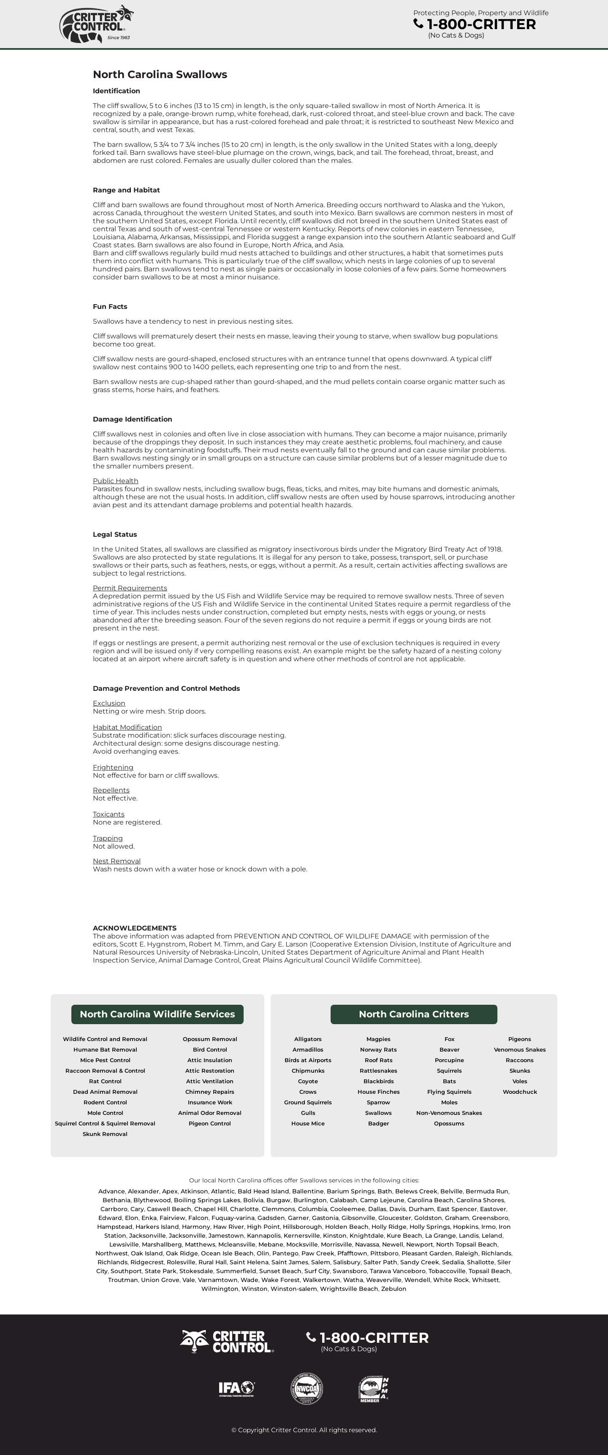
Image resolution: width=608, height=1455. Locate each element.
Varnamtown (218, 1280)
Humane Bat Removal (105, 1050)
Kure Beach (404, 1235)
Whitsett (485, 1280)
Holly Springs (430, 1227)
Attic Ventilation (209, 1081)
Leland (492, 1235)
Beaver (449, 1050)
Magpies (378, 1039)
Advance (111, 1191)
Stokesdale (196, 1271)
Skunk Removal (105, 1134)
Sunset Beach (280, 1271)
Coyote (308, 1081)
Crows (308, 1092)
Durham (421, 1209)
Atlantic (223, 1191)
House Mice (308, 1123)
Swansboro (350, 1271)
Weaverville (384, 1280)
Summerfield (236, 1271)
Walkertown (321, 1280)
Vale (188, 1280)
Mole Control (105, 1113)
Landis (469, 1235)
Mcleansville (236, 1244)
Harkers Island (157, 1227)
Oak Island (147, 1253)
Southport (126, 1271)
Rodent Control (105, 1102)
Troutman (123, 1280)
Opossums (449, 1123)
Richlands (496, 1253)
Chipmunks (308, 1071)
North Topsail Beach (466, 1244)
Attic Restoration (209, 1071)
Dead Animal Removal (105, 1092)
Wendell (417, 1280)
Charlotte (244, 1209)
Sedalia (453, 1262)
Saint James (289, 1262)
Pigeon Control (210, 1123)
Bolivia (253, 1200)
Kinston (335, 1235)
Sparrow (378, 1102)
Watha (353, 1280)
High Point (263, 1227)
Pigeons (519, 1039)
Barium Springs (351, 1191)
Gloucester (394, 1218)
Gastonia (325, 1218)
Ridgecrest (147, 1262)
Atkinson (194, 1191)
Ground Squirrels (308, 1102)
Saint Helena (249, 1262)
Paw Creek (317, 1253)
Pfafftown (352, 1253)
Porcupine (449, 1060)
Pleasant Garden (427, 1253)
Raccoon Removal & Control (105, 1071)
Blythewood (152, 1200)
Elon (131, 1218)
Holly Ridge (389, 1227)
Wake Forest (280, 1280)
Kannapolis (264, 1235)
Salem (320, 1262)
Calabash (343, 1200)
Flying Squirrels (449, 1092)
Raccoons (520, 1060)
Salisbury (347, 1262)
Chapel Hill (210, 1209)
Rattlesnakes (378, 1071)
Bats (449, 1081)
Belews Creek (416, 1191)
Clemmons (278, 1209)
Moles (449, 1102)
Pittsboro (384, 1253)
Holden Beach (347, 1227)
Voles (520, 1081)
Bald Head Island (263, 1191)
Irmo (488, 1227)
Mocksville (302, 1244)
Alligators (308, 1039)
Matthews (200, 1244)
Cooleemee (347, 1209)
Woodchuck (520, 1092)
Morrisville (336, 1244)
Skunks (520, 1071)
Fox (449, 1039)
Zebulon (394, 1289)
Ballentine (308, 1191)
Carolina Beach (430, 1200)
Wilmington (220, 1289)
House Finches (379, 1092)
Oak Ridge (182, 1253)
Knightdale (367, 1235)
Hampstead (115, 1227)
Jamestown (226, 1235)
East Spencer (457, 1209)
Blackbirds (379, 1081)
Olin (263, 1253)
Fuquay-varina (233, 1218)
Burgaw (278, 1200)
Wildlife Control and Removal (105, 1039)
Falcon (198, 1218)
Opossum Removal (210, 1039)
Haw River (228, 1227)
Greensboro (490, 1218)
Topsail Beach (489, 1271)
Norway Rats (378, 1050)
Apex (170, 1191)
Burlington (310, 1200)
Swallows (378, 1113)
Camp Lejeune (382, 1200)
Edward (110, 1218)
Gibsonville (358, 1218)
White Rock (451, 1280)
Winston (255, 1289)
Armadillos (308, 1050)
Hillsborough (302, 1227)
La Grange (440, 1235)
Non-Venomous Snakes (449, 1113)
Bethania (116, 1200)
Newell (392, 1244)
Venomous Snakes (520, 1050)
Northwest (111, 1253)
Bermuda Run (487, 1191)
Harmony (196, 1227)
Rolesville (181, 1262)
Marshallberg (162, 1244)
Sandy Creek (419, 1262)
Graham (457, 1218)
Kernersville (302, 1235)
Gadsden (271, 1218)
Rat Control (105, 1081)
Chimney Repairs (209, 1092)
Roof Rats (379, 1060)
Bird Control (210, 1050)
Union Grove (160, 1280)
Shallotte (480, 1262)
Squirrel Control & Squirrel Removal (105, 1123)
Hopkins (465, 1227)
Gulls (308, 1113)
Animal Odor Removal (210, 1113)
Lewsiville (124, 1244)
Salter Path (380, 1262)
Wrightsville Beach (349, 1289)
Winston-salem (294, 1289)
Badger (378, 1123)
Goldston (428, 1218)
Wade (249, 1280)
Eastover (493, 1209)
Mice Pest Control (105, 1060)
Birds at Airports (308, 1060)
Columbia (312, 1209)
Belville (451, 1191)
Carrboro (114, 1209)
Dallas (377, 1209)
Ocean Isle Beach (227, 1253)
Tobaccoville (447, 1271)
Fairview (172, 1218)
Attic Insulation (209, 1060)
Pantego (285, 1253)
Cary (137, 1209)
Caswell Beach (169, 1209)
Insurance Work (210, 1102)
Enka (149, 1218)
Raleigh (466, 1253)
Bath (384, 1191)
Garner (298, 1218)
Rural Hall (212, 1262)
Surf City (317, 1271)
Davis (397, 1209)
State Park (160, 1271)
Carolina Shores (480, 1200)
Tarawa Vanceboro (398, 1271)
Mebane (270, 1244)
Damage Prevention (128, 688)
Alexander (143, 1191)
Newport (419, 1244)
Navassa (367, 1244)
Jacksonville (147, 1235)
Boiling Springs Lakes (207, 1200)
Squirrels (449, 1071)
